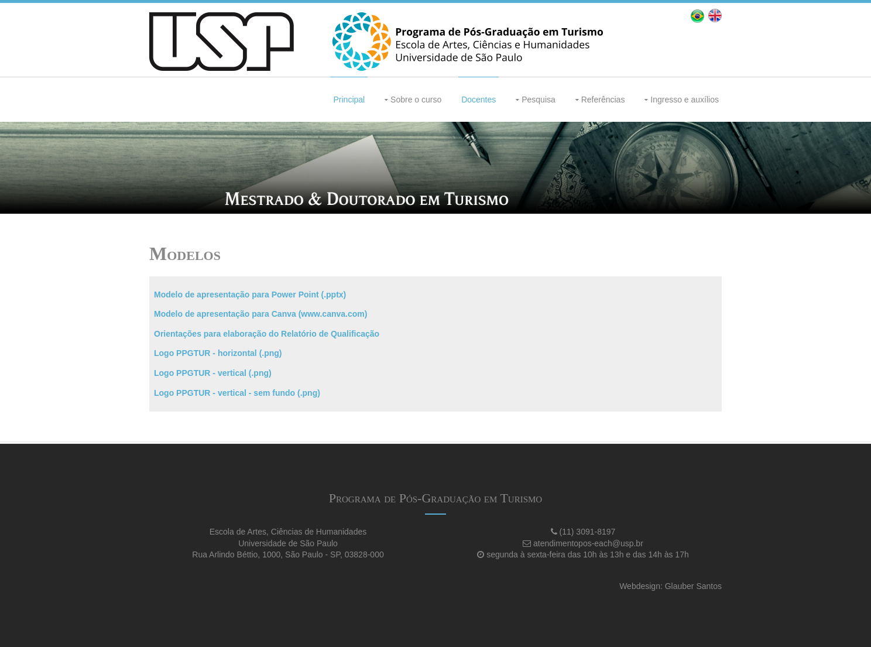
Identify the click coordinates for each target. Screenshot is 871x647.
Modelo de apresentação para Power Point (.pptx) (250, 294)
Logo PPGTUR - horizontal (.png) (218, 353)
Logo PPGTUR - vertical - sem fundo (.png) (237, 393)
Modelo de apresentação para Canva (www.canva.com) (260, 314)
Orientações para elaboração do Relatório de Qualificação (266, 333)
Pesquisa (538, 99)
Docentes (478, 99)
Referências (603, 99)
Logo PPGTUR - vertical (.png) (213, 373)
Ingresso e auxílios (684, 99)
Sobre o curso (415, 99)
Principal (349, 99)
